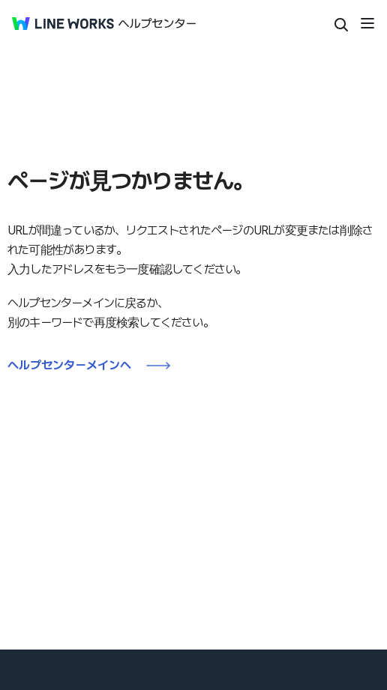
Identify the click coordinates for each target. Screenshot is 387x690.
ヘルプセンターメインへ (69, 365)
